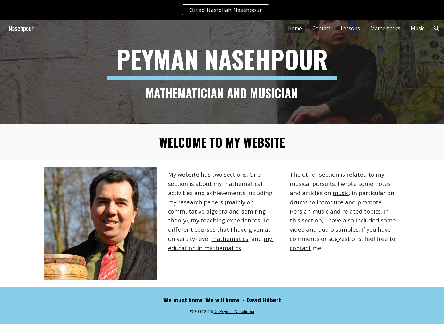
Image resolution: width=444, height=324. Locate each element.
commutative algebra (198, 211)
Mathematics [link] (385, 28)
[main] (222, 72)
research (190, 202)
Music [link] (417, 28)
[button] (436, 28)
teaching (213, 220)
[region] (222, 10)
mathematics (229, 238)
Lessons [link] (350, 28)
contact (300, 248)
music (341, 193)
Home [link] (295, 28)
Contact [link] (321, 28)
